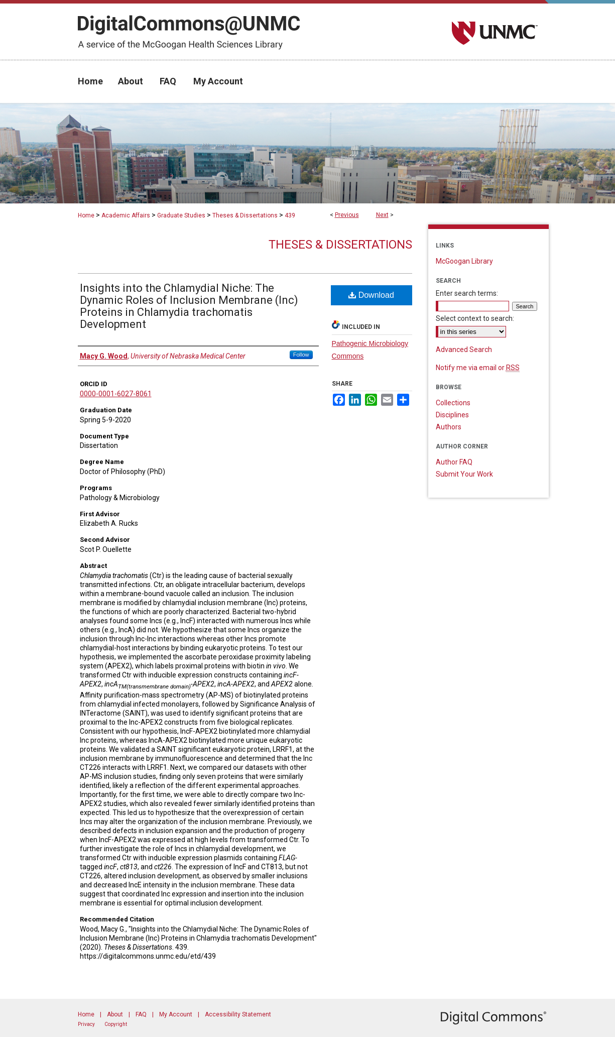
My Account (175, 1014)
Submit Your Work (464, 474)
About (115, 1014)
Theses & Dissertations (245, 215)
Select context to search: (475, 318)
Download (371, 295)
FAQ (141, 1014)
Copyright (115, 1024)
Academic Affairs (125, 215)
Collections (453, 403)
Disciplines (452, 415)
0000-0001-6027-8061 (116, 394)
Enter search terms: (467, 293)
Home (86, 215)
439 (290, 215)
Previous (347, 214)
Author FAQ (454, 462)
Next (382, 214)
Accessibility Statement (238, 1014)
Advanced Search (464, 349)
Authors (448, 427)
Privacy (86, 1024)
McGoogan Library (464, 261)
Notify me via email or (478, 368)
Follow (301, 355)
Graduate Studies (181, 215)
